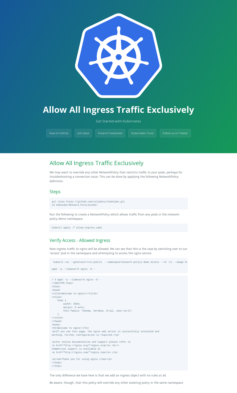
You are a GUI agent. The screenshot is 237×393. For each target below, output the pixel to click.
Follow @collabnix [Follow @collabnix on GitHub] (129, 101)
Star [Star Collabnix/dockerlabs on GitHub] (99, 101)
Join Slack (83, 133)
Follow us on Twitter (175, 133)
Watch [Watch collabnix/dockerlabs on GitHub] (113, 101)
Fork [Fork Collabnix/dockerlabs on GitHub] (106, 101)
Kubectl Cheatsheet (110, 133)
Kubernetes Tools (142, 133)
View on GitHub (58, 133)
